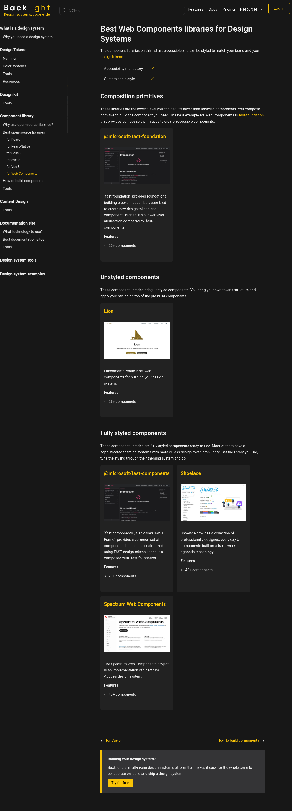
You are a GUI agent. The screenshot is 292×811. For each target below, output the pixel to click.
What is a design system (27, 28)
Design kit (14, 94)
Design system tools (23, 260)
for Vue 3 (18, 167)
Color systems (19, 66)
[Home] (27, 10)
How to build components (29, 181)
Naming (14, 58)
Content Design (19, 201)
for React (18, 140)
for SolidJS (20, 153)
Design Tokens (18, 50)
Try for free (120, 783)
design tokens (111, 57)
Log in (279, 8)
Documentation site (23, 223)
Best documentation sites (29, 239)
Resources (16, 81)
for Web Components (27, 174)
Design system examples (27, 274)
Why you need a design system (33, 37)
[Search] (122, 10)
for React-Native (23, 146)
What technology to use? (28, 232)
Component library (22, 116)
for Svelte (19, 160)
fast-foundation (251, 115)
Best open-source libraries (29, 132)
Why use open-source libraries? (33, 124)
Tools (12, 74)
